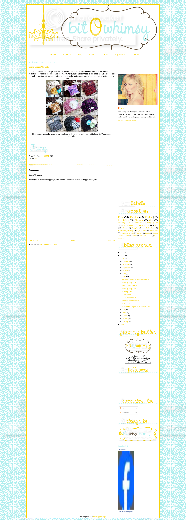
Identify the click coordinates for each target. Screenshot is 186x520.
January (126, 322)
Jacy (122, 108)
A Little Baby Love (129, 298)
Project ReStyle (141, 230)
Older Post (111, 240)
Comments (124, 414)
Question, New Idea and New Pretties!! (135, 280)
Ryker (125, 228)
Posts (122, 410)
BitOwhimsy (122, 451)
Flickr (91, 54)
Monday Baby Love (129, 282)
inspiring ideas (124, 222)
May (124, 310)
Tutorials (105, 54)
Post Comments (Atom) (48, 245)
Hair (150, 236)
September (127, 268)
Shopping (135, 228)
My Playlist (120, 54)
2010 (123, 258)
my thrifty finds (149, 228)
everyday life (152, 222)
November (126, 264)
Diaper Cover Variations (130, 301)
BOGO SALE (127, 304)
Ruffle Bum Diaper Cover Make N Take (136, 307)
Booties (147, 233)
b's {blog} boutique (99, 518)
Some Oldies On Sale (39, 67)
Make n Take (143, 225)
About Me (66, 54)
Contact (135, 54)
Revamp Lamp (127, 292)
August (125, 270)
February (126, 319)
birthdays (139, 233)
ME (156, 225)
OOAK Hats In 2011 (127, 233)
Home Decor (154, 230)
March (125, 316)
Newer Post (33, 240)
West (151, 220)
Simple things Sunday (125, 230)
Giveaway (139, 220)
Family (134, 217)
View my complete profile (127, 120)
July (124, 273)
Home (53, 54)
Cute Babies (123, 220)
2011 (123, 255)
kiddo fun (143, 236)
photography (127, 225)
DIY (127, 236)
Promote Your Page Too (125, 513)
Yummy (134, 236)
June (124, 277)
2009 (123, 325)
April (125, 313)
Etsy (80, 54)
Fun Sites (138, 222)
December (126, 261)
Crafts (148, 217)
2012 (123, 252)
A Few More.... (127, 295)
